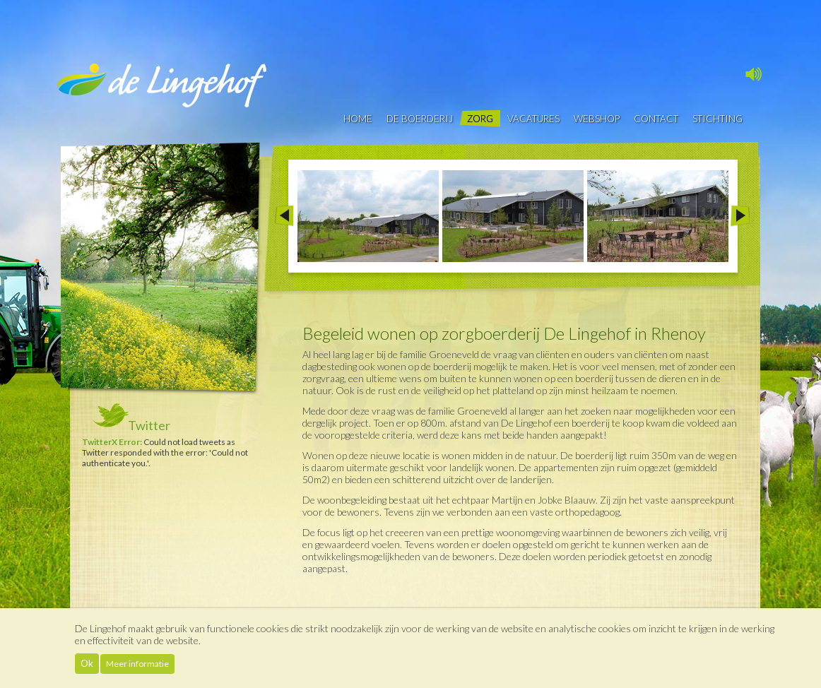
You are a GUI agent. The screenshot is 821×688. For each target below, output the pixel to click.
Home (357, 118)
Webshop (597, 118)
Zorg (480, 118)
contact (656, 118)
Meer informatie (137, 663)
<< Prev (283, 216)
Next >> (740, 216)
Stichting (717, 118)
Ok (87, 663)
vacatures (533, 118)
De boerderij (419, 118)
